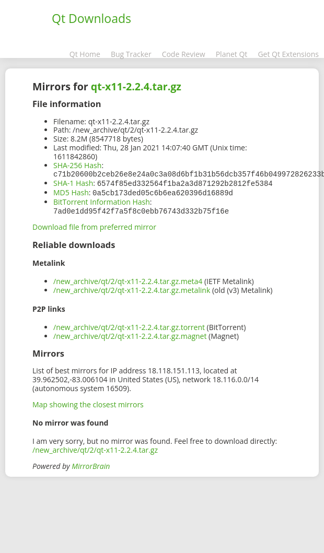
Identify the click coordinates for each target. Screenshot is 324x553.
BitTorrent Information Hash (101, 200)
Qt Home (85, 54)
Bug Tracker (131, 54)
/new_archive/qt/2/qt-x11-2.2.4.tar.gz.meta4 (127, 279)
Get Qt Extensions (288, 54)
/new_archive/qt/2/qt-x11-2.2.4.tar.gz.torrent (129, 325)
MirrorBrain (91, 464)
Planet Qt (232, 54)
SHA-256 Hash (77, 165)
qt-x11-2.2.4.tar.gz (136, 86)
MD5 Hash (71, 191)
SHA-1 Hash (73, 182)
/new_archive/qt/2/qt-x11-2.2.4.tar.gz (95, 448)
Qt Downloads (91, 18)
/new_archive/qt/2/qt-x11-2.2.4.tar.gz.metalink (131, 288)
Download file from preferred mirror (94, 225)
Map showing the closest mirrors (88, 402)
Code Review (183, 54)
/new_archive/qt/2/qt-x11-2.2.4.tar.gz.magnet (129, 334)
